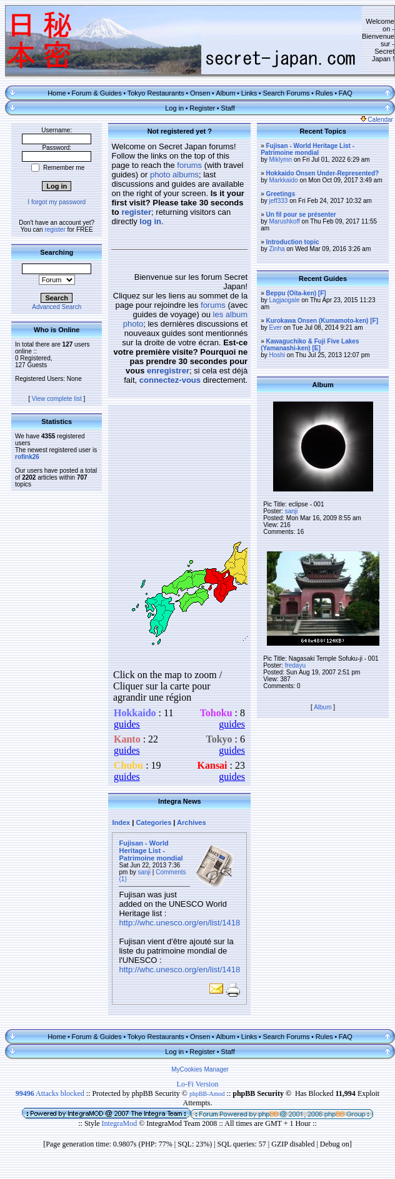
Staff (227, 108)
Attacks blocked (50, 1093)
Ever (275, 327)
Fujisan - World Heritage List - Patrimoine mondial (150, 850)
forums (189, 165)
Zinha (277, 248)
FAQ (345, 93)
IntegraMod (120, 1123)
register (54, 229)
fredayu (295, 665)
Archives (191, 822)
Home (57, 93)
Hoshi (277, 355)
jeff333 (278, 200)
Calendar (377, 119)
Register (202, 108)
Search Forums (285, 93)
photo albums (174, 174)
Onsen (200, 93)
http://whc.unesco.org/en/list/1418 (179, 922)
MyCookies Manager (200, 1069)
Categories (153, 822)
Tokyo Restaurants (156, 93)
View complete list (57, 398)
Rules (324, 93)
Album (225, 93)
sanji (144, 872)
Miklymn (280, 159)
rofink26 (27, 456)
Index (121, 822)
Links (249, 93)
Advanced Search (56, 306)
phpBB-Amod (207, 1093)
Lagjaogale (284, 300)
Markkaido (283, 180)
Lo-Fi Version (198, 1084)
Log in (174, 108)
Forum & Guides (97, 93)
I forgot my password (57, 202)
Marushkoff (284, 221)
